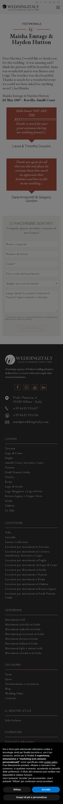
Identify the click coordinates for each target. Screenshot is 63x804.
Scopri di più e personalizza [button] (31, 797)
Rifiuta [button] (17, 789)
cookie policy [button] (50, 762)
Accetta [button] (46, 789)
